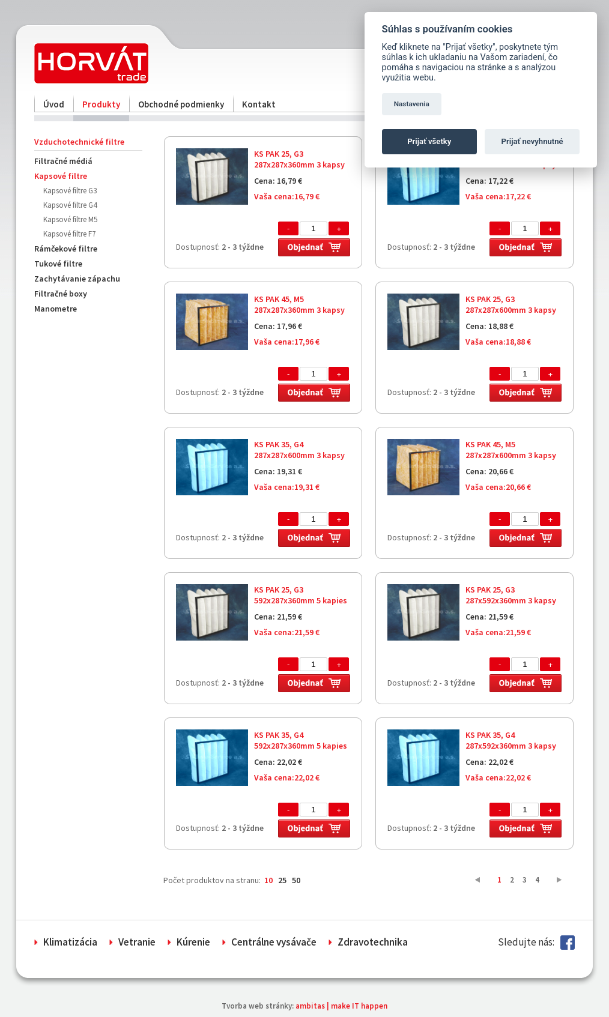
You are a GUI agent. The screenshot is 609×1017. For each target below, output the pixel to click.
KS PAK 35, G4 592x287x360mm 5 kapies (300, 740)
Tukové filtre (58, 263)
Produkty (101, 104)
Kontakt (259, 104)
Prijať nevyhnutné (532, 141)
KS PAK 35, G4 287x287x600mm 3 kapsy (299, 449)
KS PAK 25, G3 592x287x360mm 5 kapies (300, 595)
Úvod (53, 104)
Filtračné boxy (60, 293)
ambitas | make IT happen (341, 1006)
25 (282, 880)
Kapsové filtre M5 (70, 219)
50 (296, 880)
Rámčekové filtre (65, 248)
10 (268, 880)
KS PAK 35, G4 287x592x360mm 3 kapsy (510, 740)
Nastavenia (411, 104)
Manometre (55, 308)
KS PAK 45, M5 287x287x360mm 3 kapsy (299, 304)
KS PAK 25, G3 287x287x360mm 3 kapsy (299, 159)
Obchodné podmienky (181, 104)
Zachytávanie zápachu (77, 278)
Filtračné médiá (63, 160)
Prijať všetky (429, 141)
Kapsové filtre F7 (69, 234)
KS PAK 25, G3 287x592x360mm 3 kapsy (510, 595)
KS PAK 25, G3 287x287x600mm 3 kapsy (510, 304)
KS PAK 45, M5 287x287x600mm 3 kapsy (510, 449)
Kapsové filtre (60, 176)
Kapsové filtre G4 (70, 205)
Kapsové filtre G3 (70, 191)
